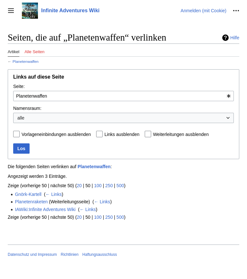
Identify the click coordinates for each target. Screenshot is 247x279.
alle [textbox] (20, 117)
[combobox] (123, 96)
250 (109, 185)
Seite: (19, 86)
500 (120, 185)
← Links (53, 194)
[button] (11, 11)
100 (98, 185)
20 (79, 185)
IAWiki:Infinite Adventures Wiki (45, 209)
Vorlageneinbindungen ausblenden (56, 134)
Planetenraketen (31, 201)
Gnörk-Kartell (28, 194)
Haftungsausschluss (99, 254)
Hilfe (234, 37)
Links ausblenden (122, 134)
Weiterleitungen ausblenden (181, 134)
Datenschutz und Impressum (32, 254)
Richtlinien (69, 254)
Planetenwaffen (26, 61)
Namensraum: (27, 108)
